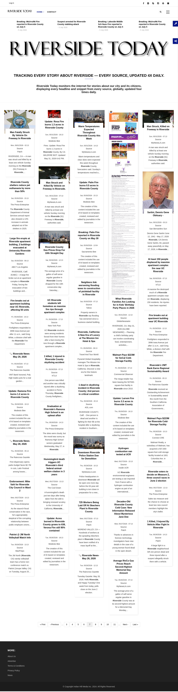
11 (115, 624)
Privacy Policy (14, 671)
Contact (52, 12)
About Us (12, 657)
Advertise (12, 662)
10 (109, 624)
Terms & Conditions (16, 666)
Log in (11, 3)
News (10, 676)
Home (40, 12)
